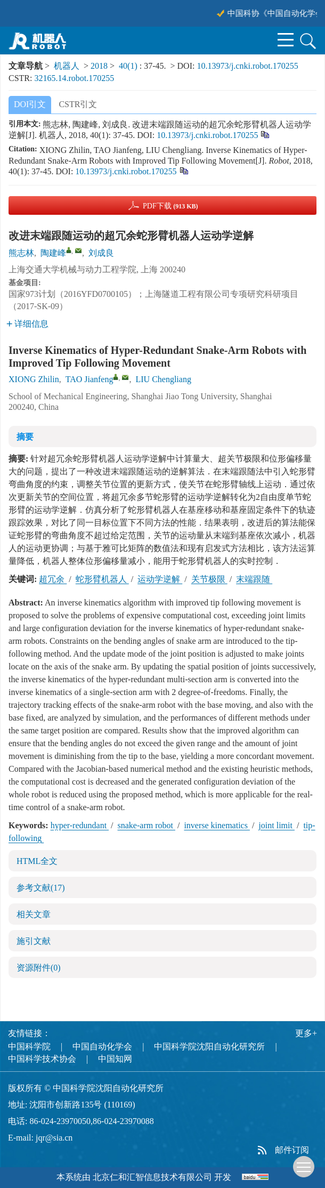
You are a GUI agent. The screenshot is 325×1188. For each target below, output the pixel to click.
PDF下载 (170, 206)
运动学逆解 (159, 579)
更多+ (306, 1033)
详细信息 (27, 323)
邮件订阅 (292, 1149)
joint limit (276, 825)
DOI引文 (30, 104)
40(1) (129, 65)
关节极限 (209, 579)
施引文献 (34, 940)
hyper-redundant (80, 825)
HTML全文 (37, 861)
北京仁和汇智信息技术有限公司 (152, 1177)
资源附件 (39, 967)
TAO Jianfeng (89, 379)
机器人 (66, 65)
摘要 (25, 436)
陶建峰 (53, 252)
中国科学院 (29, 1046)
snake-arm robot (146, 825)
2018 (99, 65)
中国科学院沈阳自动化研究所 (209, 1046)
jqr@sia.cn (54, 1137)
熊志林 (21, 252)
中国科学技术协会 (42, 1058)
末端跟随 (254, 579)
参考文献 (41, 887)
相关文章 (34, 914)
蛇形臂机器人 (102, 579)
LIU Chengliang (163, 379)
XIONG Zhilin (34, 379)
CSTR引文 (78, 104)
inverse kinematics (217, 825)
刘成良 (101, 252)
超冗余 (53, 579)
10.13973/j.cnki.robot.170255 (247, 65)
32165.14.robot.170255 (74, 78)
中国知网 (115, 1058)
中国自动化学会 (102, 1046)
